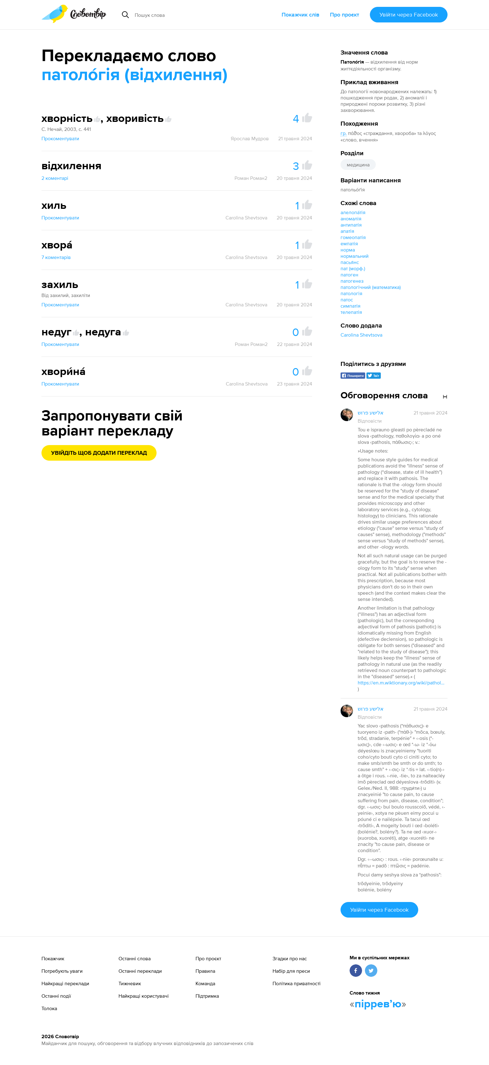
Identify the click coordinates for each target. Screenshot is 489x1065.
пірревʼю (378, 1004)
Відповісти (370, 421)
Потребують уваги (62, 971)
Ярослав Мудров (250, 138)
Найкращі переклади (65, 983)
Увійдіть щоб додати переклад (99, 453)
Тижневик (130, 983)
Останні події (56, 996)
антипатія (351, 225)
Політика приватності (297, 983)
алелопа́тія (353, 212)
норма (348, 249)
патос (347, 299)
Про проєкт (344, 14)
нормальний (355, 256)
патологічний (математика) (371, 287)
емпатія (349, 243)
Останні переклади (140, 971)
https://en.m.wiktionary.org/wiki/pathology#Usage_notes (401, 682)
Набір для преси (291, 971)
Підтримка (207, 996)
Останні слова (135, 958)
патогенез (352, 281)
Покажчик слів (300, 14)
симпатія (351, 306)
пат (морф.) (353, 268)
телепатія (351, 312)
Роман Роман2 (251, 178)
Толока (49, 1008)
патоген (349, 274)
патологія (351, 293)
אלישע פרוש (371, 412)
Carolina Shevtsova (361, 335)
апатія (347, 231)
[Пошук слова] (190, 14)
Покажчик (52, 958)
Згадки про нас (290, 958)
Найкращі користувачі (144, 996)
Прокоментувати (60, 138)
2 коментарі (54, 178)
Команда (205, 983)
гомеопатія (353, 237)
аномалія (351, 218)
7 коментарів (56, 257)
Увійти (409, 14)
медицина (358, 164)
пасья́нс (350, 262)
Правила (205, 971)
